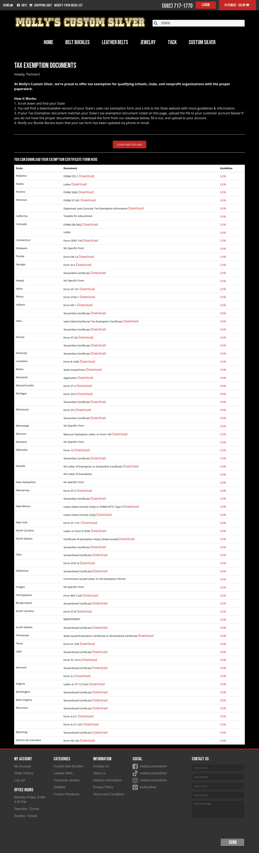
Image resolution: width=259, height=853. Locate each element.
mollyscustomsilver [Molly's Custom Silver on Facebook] (153, 766)
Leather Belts (63, 773)
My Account (22, 766)
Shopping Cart (40, 5)
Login (206, 4)
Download (86, 176)
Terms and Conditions (108, 795)
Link (223, 176)
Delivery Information (107, 781)
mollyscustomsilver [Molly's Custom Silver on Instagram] (153, 781)
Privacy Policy (103, 788)
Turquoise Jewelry (67, 781)
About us (99, 773)
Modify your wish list (68, 5)
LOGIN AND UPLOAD (129, 144)
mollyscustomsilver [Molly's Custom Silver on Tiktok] (153, 773)
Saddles (59, 788)
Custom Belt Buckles (69, 766)
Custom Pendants (66, 795)
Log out (19, 781)
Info (22, 5)
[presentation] (222, 828)
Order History (23, 773)
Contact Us (101, 766)
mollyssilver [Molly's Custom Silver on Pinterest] (148, 788)
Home (48, 42)
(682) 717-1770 (177, 6)
